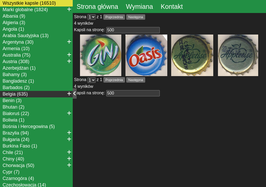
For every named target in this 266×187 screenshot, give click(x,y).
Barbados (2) (16, 87)
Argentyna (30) (37, 42)
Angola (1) (13, 29)
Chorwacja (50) (37, 165)
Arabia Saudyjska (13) (26, 35)
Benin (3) (12, 100)
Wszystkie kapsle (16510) (29, 3)
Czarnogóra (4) (18, 178)
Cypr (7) (11, 172)
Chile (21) (37, 152)
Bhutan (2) (13, 107)
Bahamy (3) (15, 74)
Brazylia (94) (37, 133)
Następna (135, 17)
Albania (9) (14, 16)
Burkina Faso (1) (20, 146)
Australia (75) (37, 55)
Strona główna (97, 6)
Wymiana (139, 6)
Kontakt (172, 6)
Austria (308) (37, 61)
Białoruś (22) (37, 113)
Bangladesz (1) (18, 81)
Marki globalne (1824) (37, 9)
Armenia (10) (16, 48)
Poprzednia (114, 17)
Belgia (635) (37, 94)
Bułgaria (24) (37, 139)
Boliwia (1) (13, 120)
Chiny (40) (37, 159)
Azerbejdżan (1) (19, 68)
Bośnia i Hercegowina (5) (29, 126)
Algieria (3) (14, 22)
